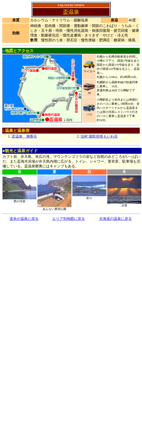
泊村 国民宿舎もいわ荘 (99, 136)
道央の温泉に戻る (24, 219)
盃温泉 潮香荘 (24, 136)
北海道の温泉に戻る (115, 219)
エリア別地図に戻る (68, 219)
